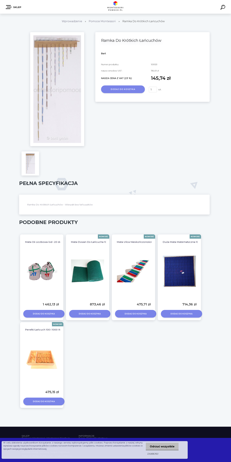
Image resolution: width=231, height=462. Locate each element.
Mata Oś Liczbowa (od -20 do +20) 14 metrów (53, 242)
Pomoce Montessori (102, 21)
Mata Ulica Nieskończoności (134, 242)
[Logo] (115, 7)
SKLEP (13, 7)
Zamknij (152, 454)
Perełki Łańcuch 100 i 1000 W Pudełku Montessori (56, 329)
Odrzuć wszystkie (162, 446)
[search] (223, 7)
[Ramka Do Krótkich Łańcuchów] (57, 33)
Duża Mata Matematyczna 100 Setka (185, 242)
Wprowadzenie (72, 21)
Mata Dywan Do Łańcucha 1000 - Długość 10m (99, 242)
